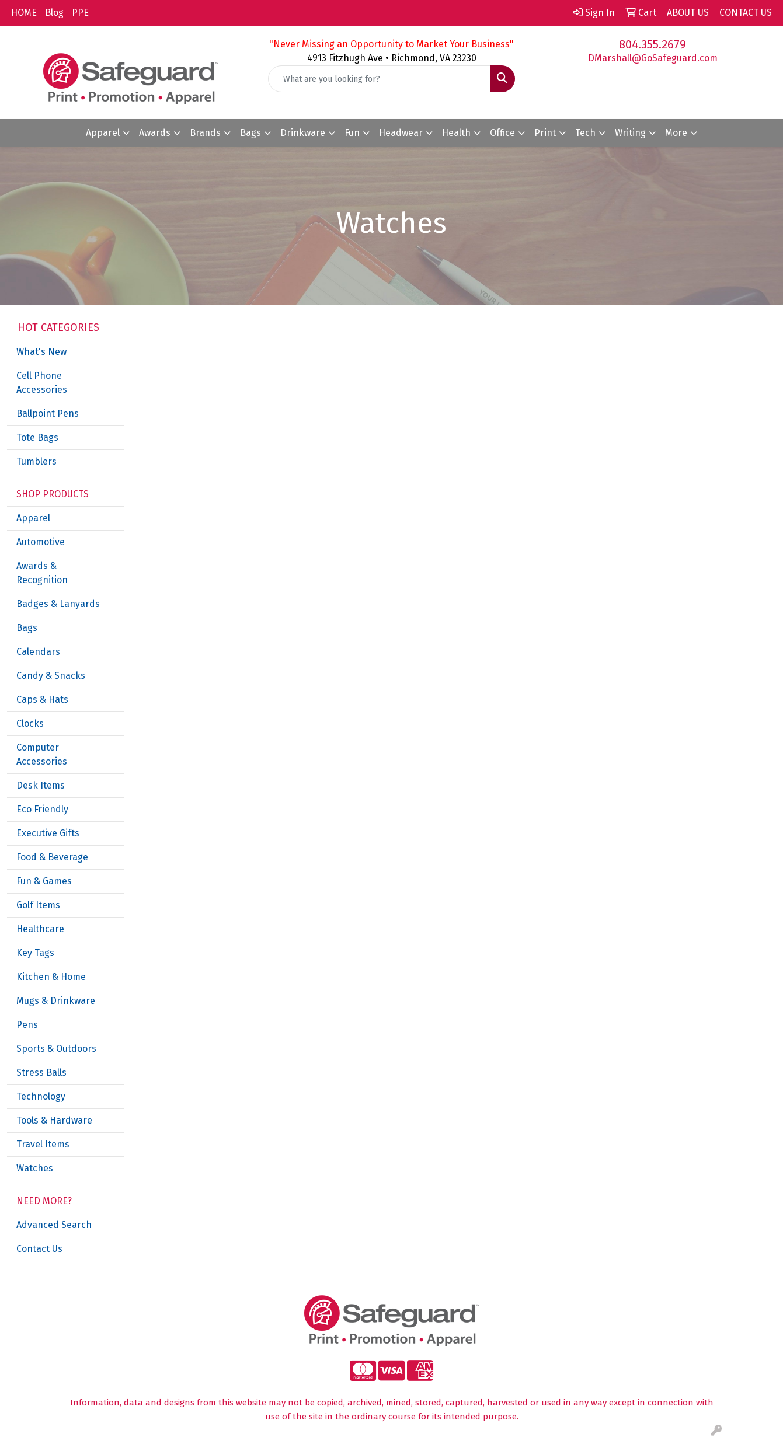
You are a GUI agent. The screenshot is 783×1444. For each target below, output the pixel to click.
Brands (205, 132)
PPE (80, 12)
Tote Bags (37, 437)
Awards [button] (154, 132)
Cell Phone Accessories (41, 382)
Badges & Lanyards (58, 603)
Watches (34, 1168)
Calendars (38, 651)
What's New (41, 351)
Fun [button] (352, 132)
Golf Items (38, 905)
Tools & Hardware (54, 1120)
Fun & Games (44, 881)
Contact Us (39, 1248)
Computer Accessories (41, 754)
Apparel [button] (103, 132)
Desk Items (40, 785)
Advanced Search (54, 1224)
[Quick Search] (379, 78)
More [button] (676, 132)
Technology (40, 1096)
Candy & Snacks (50, 675)
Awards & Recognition (42, 572)
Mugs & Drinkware (55, 1000)
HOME (24, 12)
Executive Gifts (47, 833)
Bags (26, 627)
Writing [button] (630, 132)
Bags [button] (250, 132)
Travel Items (42, 1144)
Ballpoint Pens (47, 413)
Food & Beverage (52, 857)
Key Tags (35, 952)
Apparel (33, 518)
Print (545, 132)
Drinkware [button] (302, 132)
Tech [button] (585, 132)
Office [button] (502, 132)
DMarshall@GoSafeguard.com (653, 58)
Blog (54, 12)
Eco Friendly (42, 809)
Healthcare (40, 928)
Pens (27, 1024)
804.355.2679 (652, 44)
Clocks (30, 723)
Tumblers (36, 461)
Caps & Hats (42, 699)
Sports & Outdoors (56, 1048)
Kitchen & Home (51, 976)
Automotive (40, 541)
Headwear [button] (401, 132)
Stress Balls (41, 1072)
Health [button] (456, 132)
